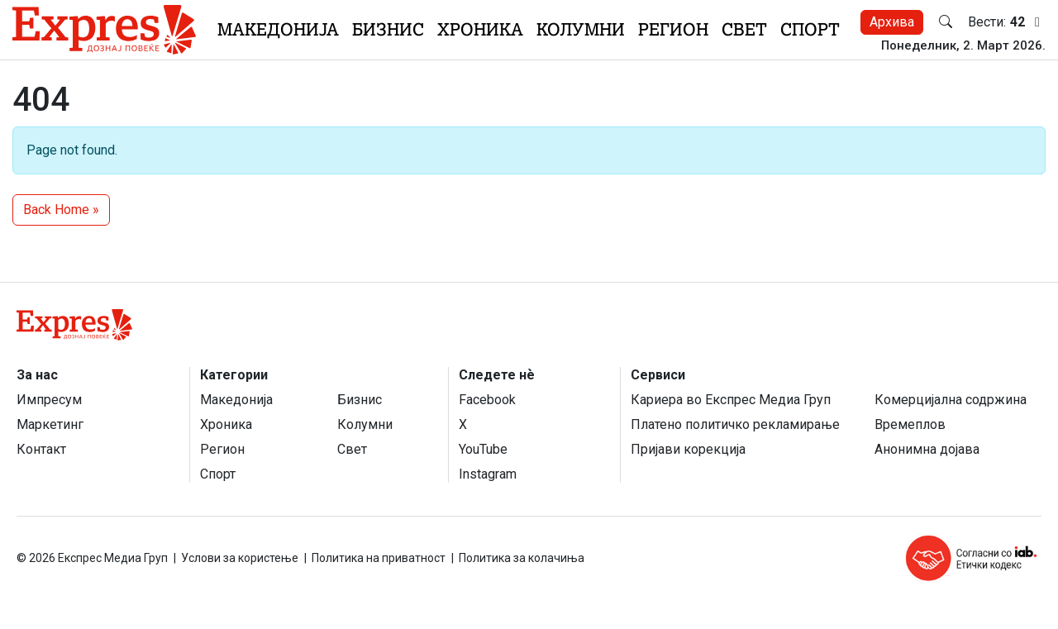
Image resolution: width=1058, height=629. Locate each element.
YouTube (483, 449)
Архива (892, 22)
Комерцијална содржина (951, 399)
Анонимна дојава (927, 449)
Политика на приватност (379, 558)
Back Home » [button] (61, 209)
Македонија (278, 29)
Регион (673, 29)
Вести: (1007, 22)
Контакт (41, 449)
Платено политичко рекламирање (735, 424)
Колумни (580, 29)
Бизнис (388, 29)
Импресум (49, 399)
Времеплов (910, 424)
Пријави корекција (688, 449)
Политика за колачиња (521, 558)
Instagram (488, 474)
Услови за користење (239, 558)
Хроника (480, 29)
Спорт (810, 29)
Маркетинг (50, 424)
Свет (744, 29)
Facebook (487, 399)
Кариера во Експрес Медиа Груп (731, 399)
